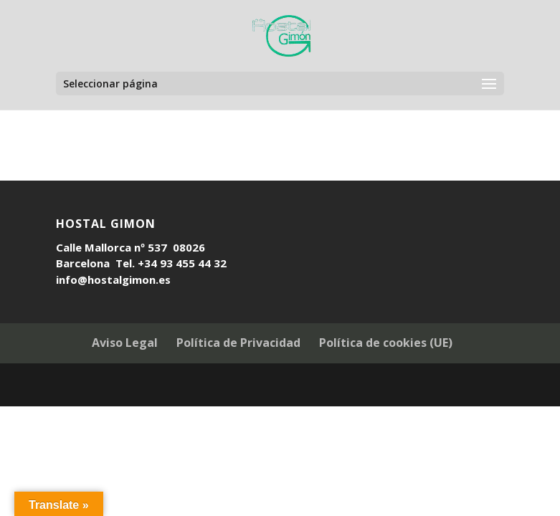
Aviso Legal (125, 342)
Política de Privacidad (238, 342)
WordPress (366, 386)
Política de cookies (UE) (385, 342)
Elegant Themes (249, 386)
